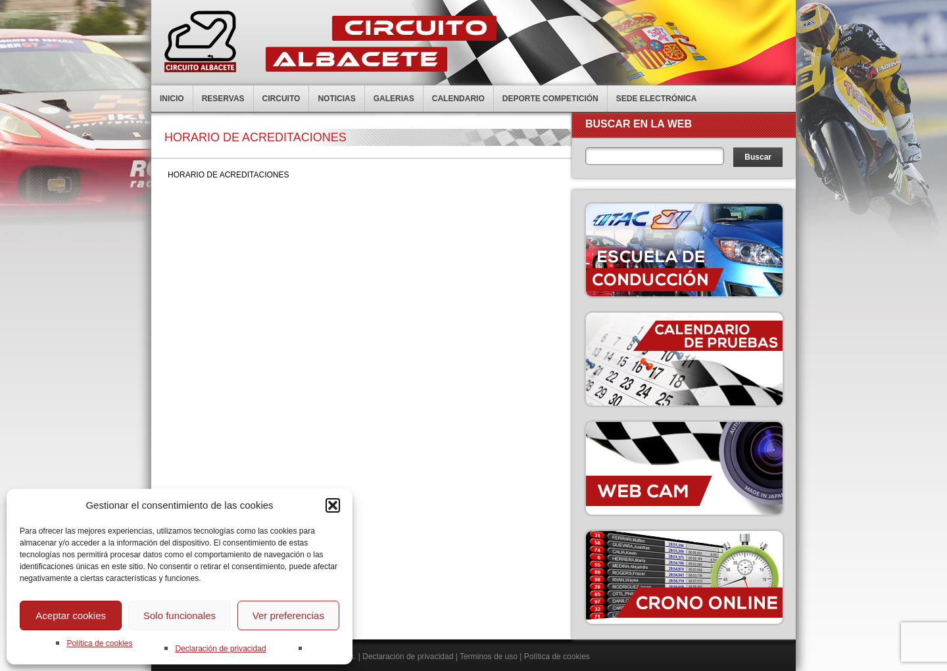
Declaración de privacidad (220, 648)
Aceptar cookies (71, 615)
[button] (332, 505)
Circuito (281, 98)
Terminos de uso (489, 656)
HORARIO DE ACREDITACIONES (228, 174)
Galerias (394, 98)
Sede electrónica (656, 98)
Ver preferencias (288, 615)
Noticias (336, 98)
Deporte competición (550, 98)
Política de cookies (99, 643)
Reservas (223, 98)
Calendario (458, 98)
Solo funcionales (179, 615)
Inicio (172, 98)
